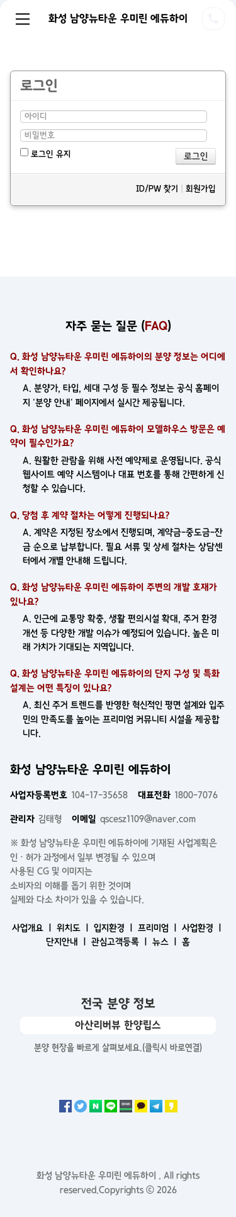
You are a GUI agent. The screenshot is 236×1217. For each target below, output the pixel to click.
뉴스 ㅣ (165, 942)
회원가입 (201, 188)
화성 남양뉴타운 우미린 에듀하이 (118, 18)
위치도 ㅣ (74, 928)
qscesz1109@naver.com (134, 819)
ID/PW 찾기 (157, 188)
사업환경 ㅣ (203, 928)
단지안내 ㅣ (67, 942)
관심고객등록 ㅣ (120, 942)
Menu (23, 19)
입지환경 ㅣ (114, 928)
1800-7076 (178, 795)
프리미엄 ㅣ (158, 928)
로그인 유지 (45, 153)
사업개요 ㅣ (33, 928)
